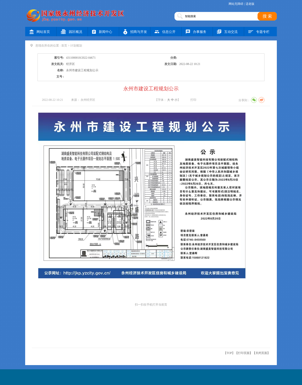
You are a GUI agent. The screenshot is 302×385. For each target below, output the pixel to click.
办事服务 (196, 31)
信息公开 (165, 31)
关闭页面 (261, 353)
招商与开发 (135, 31)
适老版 (250, 3)
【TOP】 (229, 353)
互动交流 (227, 31)
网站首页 (40, 31)
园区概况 (71, 31)
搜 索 (267, 16)
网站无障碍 (236, 3)
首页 (64, 45)
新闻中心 (102, 31)
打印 (193, 99)
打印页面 (244, 353)
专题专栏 (258, 31)
